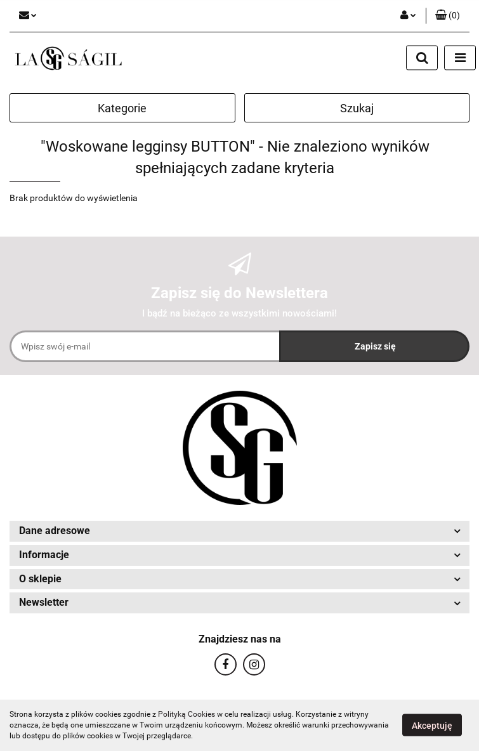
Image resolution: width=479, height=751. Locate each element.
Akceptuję (432, 726)
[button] (447, 16)
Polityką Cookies (186, 714)
